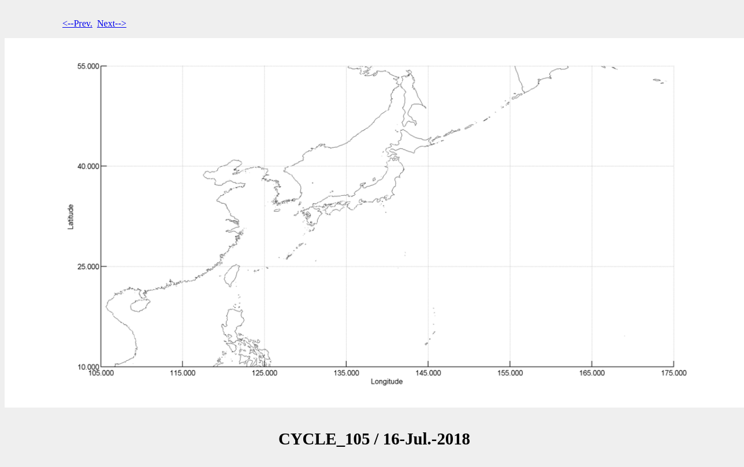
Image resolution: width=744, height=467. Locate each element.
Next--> (112, 23)
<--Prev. (77, 23)
